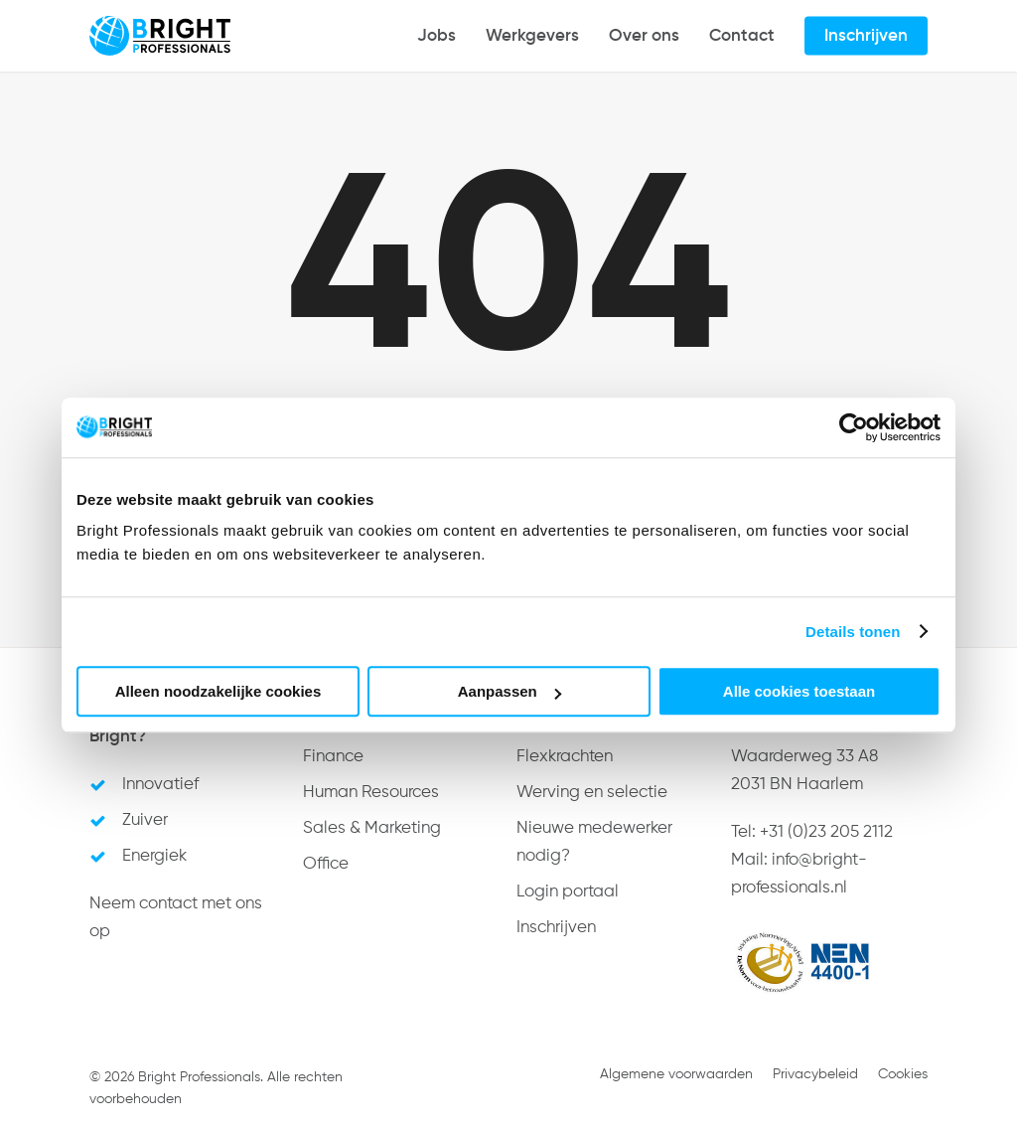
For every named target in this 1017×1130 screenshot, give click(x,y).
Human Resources (371, 792)
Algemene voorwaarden (676, 1074)
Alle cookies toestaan (799, 691)
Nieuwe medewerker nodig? (594, 842)
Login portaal (567, 892)
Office (326, 864)
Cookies (903, 1074)
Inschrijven (556, 927)
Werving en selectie (591, 792)
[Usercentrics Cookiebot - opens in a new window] (854, 427)
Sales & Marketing (372, 828)
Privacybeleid (815, 1074)
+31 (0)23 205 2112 (826, 832)
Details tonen (852, 631)
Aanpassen (509, 691)
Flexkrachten (564, 756)
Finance (333, 756)
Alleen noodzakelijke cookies (218, 691)
